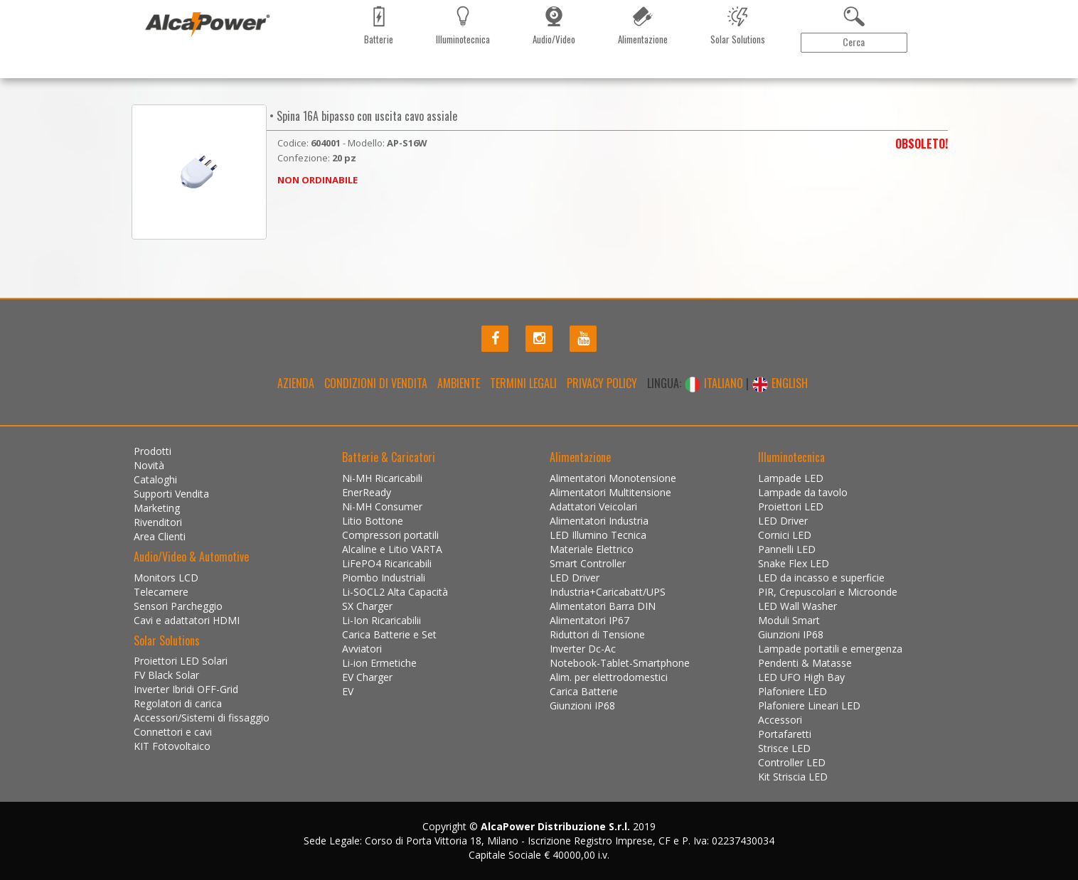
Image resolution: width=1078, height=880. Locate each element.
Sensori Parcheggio (178, 606)
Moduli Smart (789, 620)
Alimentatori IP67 (589, 620)
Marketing (307, 75)
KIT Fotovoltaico (172, 746)
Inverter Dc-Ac (583, 648)
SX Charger (367, 606)
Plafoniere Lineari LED (809, 705)
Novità (208, 75)
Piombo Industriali (383, 577)
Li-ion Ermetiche (379, 663)
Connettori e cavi (173, 732)
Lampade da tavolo (803, 492)
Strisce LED (784, 748)
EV (347, 691)
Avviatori (362, 648)
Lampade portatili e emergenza (830, 648)
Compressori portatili (390, 535)
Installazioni (484, 75)
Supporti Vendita (171, 493)
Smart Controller (588, 563)
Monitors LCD (166, 577)
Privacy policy (602, 383)
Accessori (780, 719)
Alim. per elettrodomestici (609, 677)
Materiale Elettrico (592, 549)
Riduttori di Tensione (597, 634)
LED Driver (574, 577)
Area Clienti (898, 75)
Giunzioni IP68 (582, 705)
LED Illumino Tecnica (598, 535)
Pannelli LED (787, 549)
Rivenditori (364, 75)
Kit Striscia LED (793, 776)
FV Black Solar (166, 675)
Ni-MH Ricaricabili (382, 478)
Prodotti (162, 75)
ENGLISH (780, 383)
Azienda (295, 383)
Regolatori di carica (178, 703)
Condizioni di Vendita (375, 383)
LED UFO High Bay (801, 677)
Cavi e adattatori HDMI (187, 620)
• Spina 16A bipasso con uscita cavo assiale (362, 115)
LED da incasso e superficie (821, 577)
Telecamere (161, 592)
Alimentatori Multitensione (610, 492)
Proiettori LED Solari (181, 660)
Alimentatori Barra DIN (603, 606)
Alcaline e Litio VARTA (392, 549)
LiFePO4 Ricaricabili (387, 563)
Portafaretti (784, 734)
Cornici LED (784, 535)
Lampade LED (790, 478)
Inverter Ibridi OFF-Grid (186, 689)
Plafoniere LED (792, 691)
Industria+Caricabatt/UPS (608, 592)
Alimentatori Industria (599, 520)
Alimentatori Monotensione (613, 478)
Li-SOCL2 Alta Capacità (395, 592)
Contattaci (422, 75)
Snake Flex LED (793, 563)
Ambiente (458, 383)
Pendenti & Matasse (805, 663)
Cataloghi (254, 75)
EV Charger (367, 677)
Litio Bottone (372, 520)
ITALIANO (715, 383)
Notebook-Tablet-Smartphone (620, 663)
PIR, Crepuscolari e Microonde (827, 592)
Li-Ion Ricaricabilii (381, 620)
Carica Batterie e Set (389, 634)
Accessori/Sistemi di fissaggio (202, 717)
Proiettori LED (790, 506)
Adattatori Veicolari (593, 506)
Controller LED (792, 762)
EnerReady (366, 492)
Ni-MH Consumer (382, 506)
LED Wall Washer (797, 606)
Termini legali (523, 383)
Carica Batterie (584, 691)
